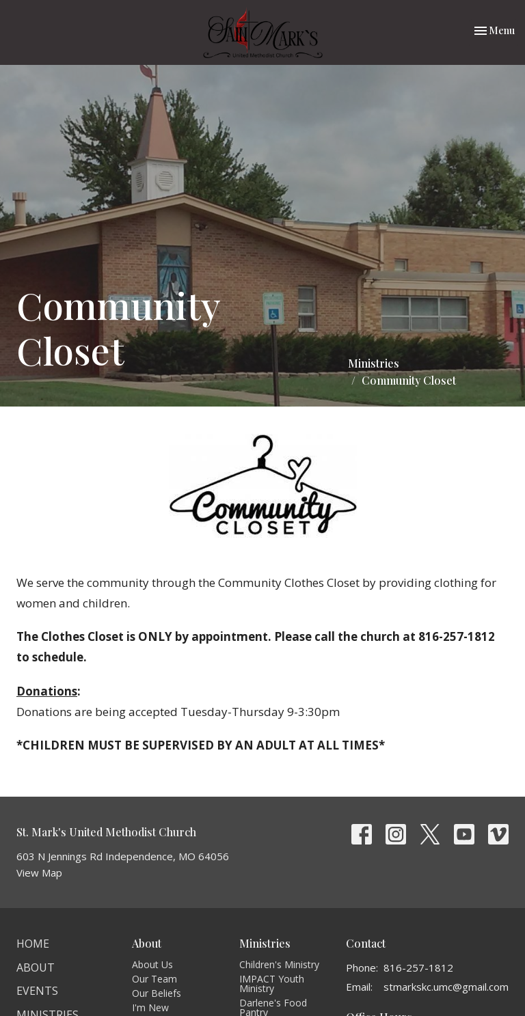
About (35, 967)
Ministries (373, 363)
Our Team (154, 978)
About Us (152, 964)
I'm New (150, 1007)
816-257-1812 (418, 967)
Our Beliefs (156, 993)
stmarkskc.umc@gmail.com (446, 986)
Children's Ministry (279, 964)
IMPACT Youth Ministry (271, 983)
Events (37, 990)
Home (32, 943)
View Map (39, 872)
